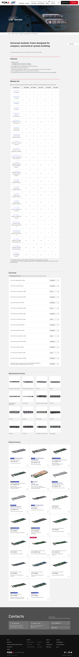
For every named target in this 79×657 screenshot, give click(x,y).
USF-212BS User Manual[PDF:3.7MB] (18, 308)
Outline (10, 33)
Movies (38, 644)
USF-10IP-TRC (16, 107)
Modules (63, 6)
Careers (47, 642)
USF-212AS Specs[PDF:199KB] (16, 285)
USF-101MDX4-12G (16, 222)
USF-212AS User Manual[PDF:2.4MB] (18, 291)
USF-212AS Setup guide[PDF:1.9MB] (18, 297)
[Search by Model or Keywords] (59, 3)
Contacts (74, 2)
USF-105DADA (16, 193)
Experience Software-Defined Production (15, 644)
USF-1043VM (16, 171)
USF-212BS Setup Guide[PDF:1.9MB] (18, 313)
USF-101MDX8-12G (16, 230)
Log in (47, 1)
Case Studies (33, 3)
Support (48, 3)
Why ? (39, 646)
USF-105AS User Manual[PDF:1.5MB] (18, 336)
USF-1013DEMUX (16, 246)
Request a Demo (65, 2)
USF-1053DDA (16, 162)
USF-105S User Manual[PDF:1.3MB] (17, 352)
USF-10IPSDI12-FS (16, 90)
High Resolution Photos (28, 33)
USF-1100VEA (16, 179)
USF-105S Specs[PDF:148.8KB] (17, 347)
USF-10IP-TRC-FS (16, 102)
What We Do (21, 3)
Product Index (29, 644)
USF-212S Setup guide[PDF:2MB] (17, 324)
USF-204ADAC (16, 207)
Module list (17, 33)
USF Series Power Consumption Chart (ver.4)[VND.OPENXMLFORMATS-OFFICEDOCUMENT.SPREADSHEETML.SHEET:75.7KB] (25, 364)
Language (53, 1)
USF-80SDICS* (16, 253)
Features (13, 33)
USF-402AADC (16, 215)
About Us (53, 3)
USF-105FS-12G (16, 127)
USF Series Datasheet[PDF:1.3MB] (17, 280)
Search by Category (30, 642)
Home (55, 6)
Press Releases (39, 1)
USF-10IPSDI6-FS (16, 96)
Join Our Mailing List (60, 644)
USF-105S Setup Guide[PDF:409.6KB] (18, 358)
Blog (43, 1)
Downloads (21, 33)
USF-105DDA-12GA (16, 155)
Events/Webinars (41, 3)
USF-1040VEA (16, 186)
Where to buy (33, 1)
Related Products (35, 33)
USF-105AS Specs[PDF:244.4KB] (17, 330)
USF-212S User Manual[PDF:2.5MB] (17, 319)
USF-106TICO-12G (16, 113)
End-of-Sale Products (31, 646)
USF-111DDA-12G (16, 148)
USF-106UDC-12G (16, 134)
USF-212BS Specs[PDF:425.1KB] (17, 302)
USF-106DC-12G (16, 141)
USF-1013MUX (16, 239)
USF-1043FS (16, 120)
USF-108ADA (16, 200)
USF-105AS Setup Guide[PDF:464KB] (18, 341)
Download (54, 280)
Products (27, 3)
